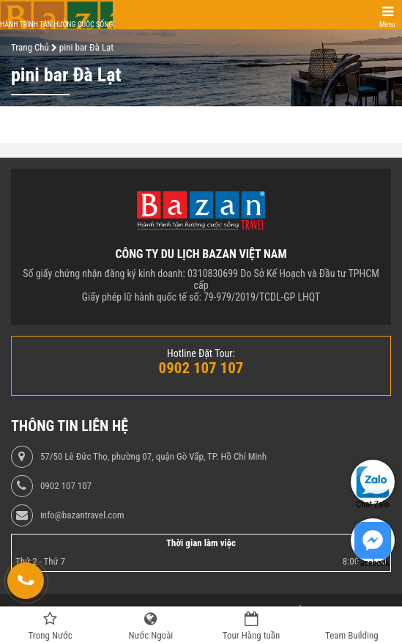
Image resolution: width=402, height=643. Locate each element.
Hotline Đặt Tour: (201, 353)
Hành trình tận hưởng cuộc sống (56, 25)
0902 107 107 (66, 486)
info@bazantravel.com (82, 515)
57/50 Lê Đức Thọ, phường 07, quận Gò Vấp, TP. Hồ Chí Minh (153, 457)
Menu (387, 25)
